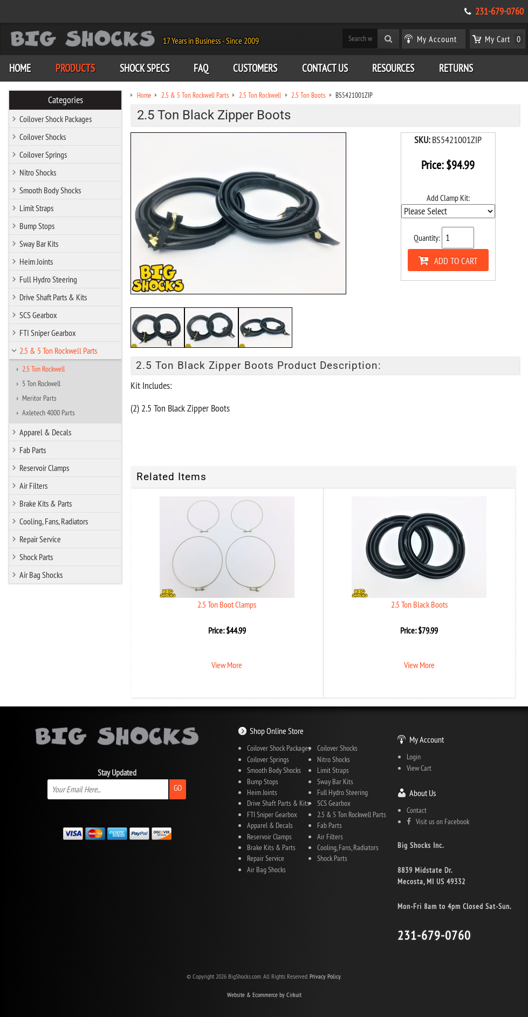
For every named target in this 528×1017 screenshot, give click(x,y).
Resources (393, 68)
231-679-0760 (499, 11)
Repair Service (40, 539)
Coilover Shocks (42, 136)
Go (178, 788)
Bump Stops (36, 225)
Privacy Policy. (325, 976)
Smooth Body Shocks (50, 190)
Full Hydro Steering (48, 279)
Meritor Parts (39, 398)
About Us (422, 792)
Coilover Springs (43, 154)
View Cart (419, 768)
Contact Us (325, 68)
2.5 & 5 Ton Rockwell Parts (58, 350)
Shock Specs (144, 68)
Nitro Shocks (37, 172)
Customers (255, 68)
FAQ (201, 68)
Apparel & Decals (45, 432)
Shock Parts (36, 556)
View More (226, 664)
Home (20, 68)
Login (414, 757)
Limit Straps (36, 208)
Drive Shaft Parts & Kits (53, 297)
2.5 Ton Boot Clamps (226, 604)
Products (75, 68)
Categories (65, 100)
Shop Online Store (277, 730)
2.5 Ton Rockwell (43, 369)
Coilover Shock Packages (55, 118)
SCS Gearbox (38, 314)
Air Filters (33, 485)
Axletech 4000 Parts (48, 412)
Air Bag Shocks (41, 574)
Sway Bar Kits (38, 243)
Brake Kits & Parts (45, 503)
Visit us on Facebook (438, 821)
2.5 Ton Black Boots (419, 604)
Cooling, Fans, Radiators (53, 521)
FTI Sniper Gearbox (47, 332)
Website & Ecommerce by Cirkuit (264, 995)
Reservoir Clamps (44, 467)
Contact (417, 810)
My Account (426, 739)
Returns (456, 68)
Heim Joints (36, 261)
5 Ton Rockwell (41, 383)
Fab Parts (32, 449)
